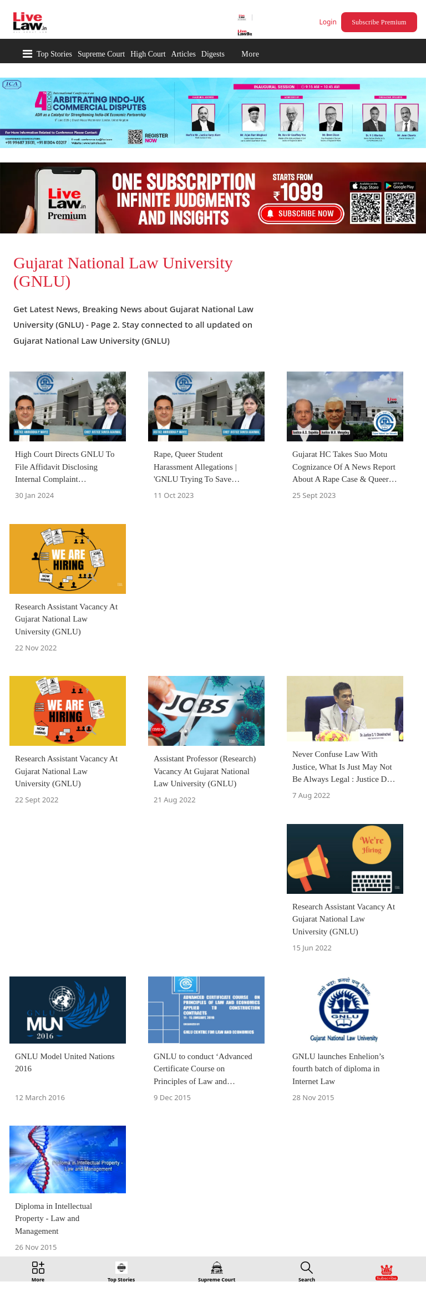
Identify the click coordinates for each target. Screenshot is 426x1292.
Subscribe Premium (379, 22)
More (250, 54)
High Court (147, 54)
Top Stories (54, 54)
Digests (213, 54)
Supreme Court (101, 54)
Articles (183, 54)
